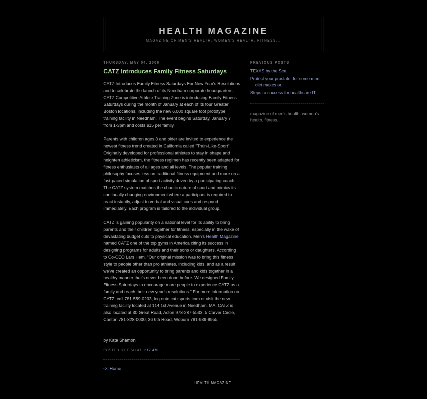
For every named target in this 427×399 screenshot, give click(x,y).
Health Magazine (222, 236)
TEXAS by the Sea (268, 70)
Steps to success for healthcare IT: (283, 92)
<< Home (112, 368)
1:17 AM (150, 350)
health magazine (213, 31)
